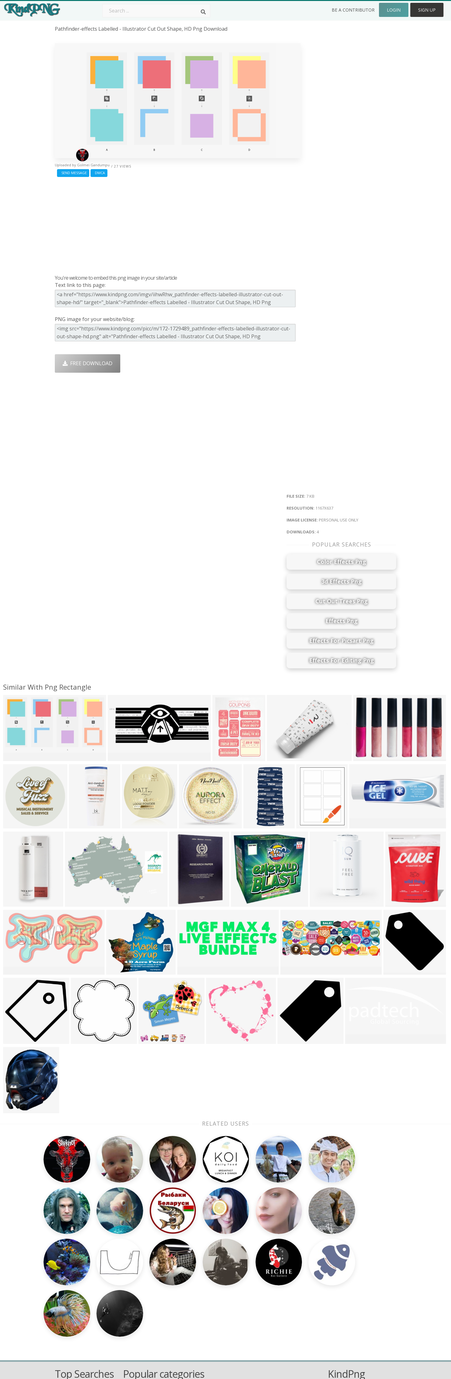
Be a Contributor (353, 10)
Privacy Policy (343, 1286)
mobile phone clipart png (85, 1259)
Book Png (271, 1295)
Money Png (273, 1250)
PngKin (131, 1295)
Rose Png (134, 1277)
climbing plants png (78, 1250)
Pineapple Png (277, 1277)
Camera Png (205, 1259)
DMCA (99, 172)
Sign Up (427, 10)
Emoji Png (271, 1286)
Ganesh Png (274, 1304)
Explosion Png (208, 1304)
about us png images (80, 1313)
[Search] (203, 12)
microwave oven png (79, 1268)
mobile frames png (77, 1277)
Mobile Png (136, 1304)
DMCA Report (344, 1277)
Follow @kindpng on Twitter (361, 1322)
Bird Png (270, 1268)
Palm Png (202, 1250)
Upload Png (341, 1295)
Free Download (87, 363)
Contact (337, 1259)
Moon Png (203, 1286)
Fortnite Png (206, 1313)
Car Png (269, 1259)
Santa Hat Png (140, 1268)
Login (394, 10)
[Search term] (156, 11)
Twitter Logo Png (143, 1259)
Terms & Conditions (351, 1268)
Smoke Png (204, 1277)
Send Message (73, 172)
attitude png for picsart (83, 1304)
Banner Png (274, 1313)
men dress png (73, 1286)
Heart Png (135, 1313)
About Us (339, 1250)
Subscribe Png (140, 1250)
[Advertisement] (178, 224)
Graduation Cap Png (215, 1295)
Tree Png (202, 1268)
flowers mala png (75, 1295)
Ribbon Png (137, 1286)
